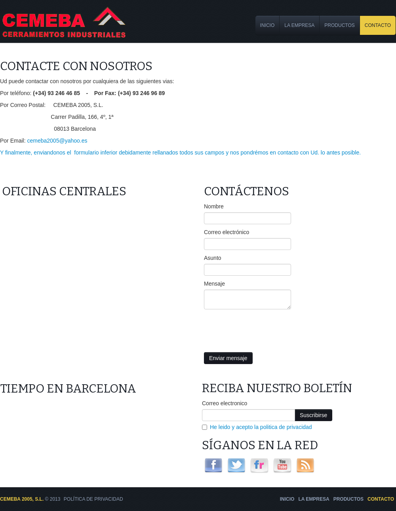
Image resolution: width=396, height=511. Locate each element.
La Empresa (299, 25)
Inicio (267, 25)
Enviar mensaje (228, 358)
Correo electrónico (226, 232)
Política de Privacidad (93, 499)
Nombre (214, 206)
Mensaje (214, 283)
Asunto (212, 258)
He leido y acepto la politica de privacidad (261, 427)
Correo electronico (224, 403)
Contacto (378, 25)
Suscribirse (313, 415)
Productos (339, 25)
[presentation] (264, 328)
